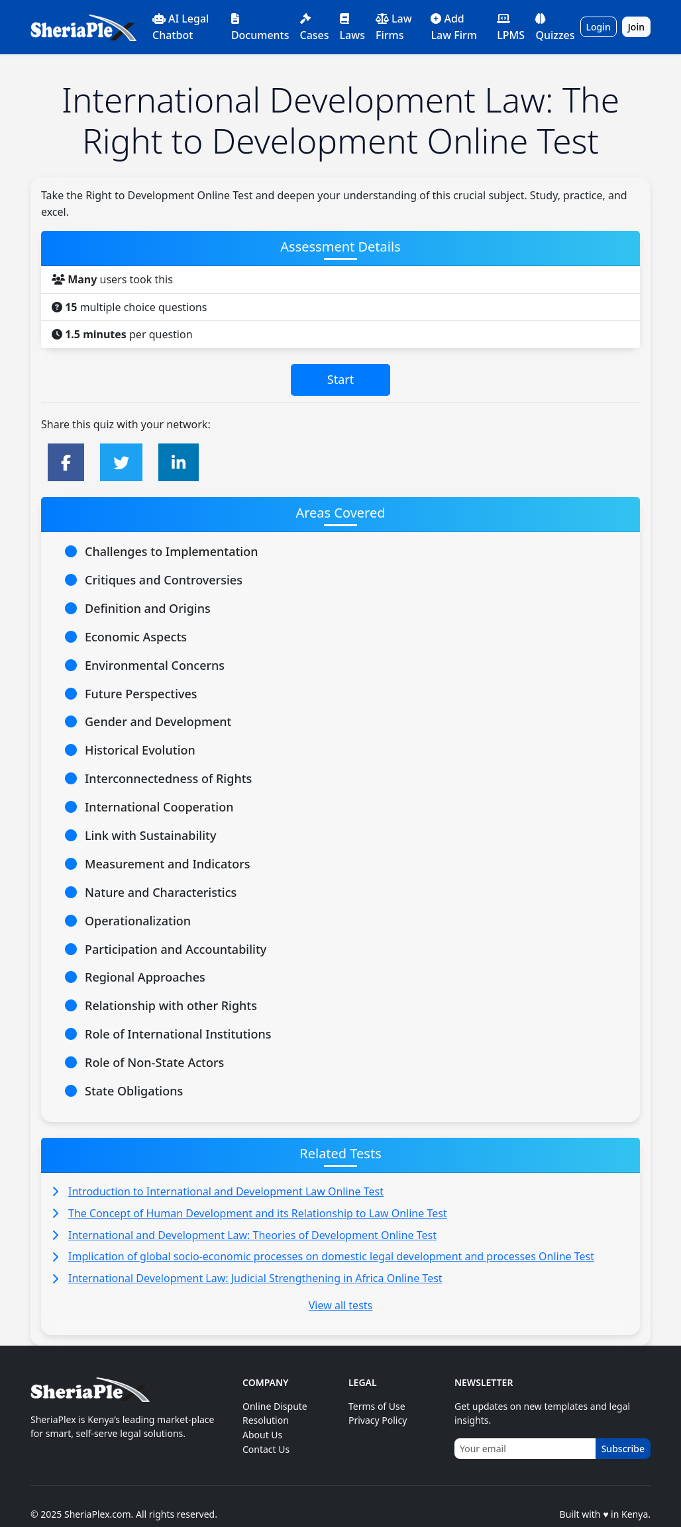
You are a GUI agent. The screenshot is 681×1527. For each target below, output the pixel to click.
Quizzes (554, 27)
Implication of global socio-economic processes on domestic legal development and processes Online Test (331, 1256)
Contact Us (265, 1449)
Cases (314, 27)
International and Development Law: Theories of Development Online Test (252, 1235)
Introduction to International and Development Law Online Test (226, 1191)
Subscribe (623, 1448)
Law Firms (394, 26)
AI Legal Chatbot (180, 26)
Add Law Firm (453, 26)
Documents (260, 27)
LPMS (511, 27)
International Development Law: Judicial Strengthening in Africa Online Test (255, 1278)
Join (636, 27)
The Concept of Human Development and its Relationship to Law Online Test (257, 1213)
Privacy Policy (377, 1420)
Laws (352, 27)
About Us (262, 1434)
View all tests (340, 1305)
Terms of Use (376, 1406)
